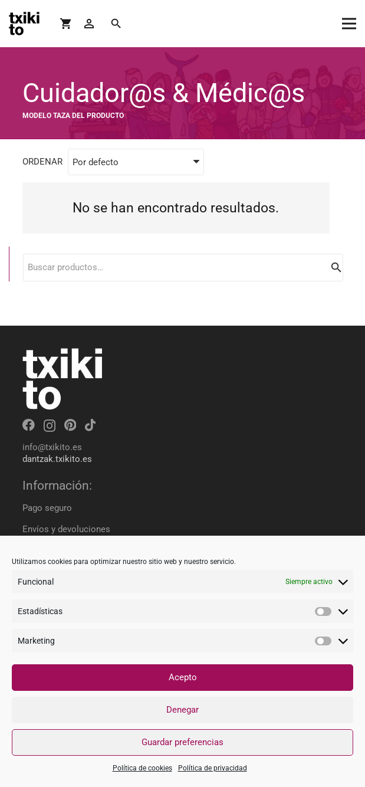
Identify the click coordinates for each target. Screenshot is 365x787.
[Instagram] (49, 425)
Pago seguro (47, 508)
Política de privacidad (212, 768)
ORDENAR (42, 161)
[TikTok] (90, 425)
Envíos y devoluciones (66, 529)
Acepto (183, 677)
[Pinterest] (70, 425)
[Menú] (349, 23)
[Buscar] (115, 23)
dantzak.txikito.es (57, 459)
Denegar (182, 709)
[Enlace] (24, 23)
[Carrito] (66, 23)
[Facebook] (28, 425)
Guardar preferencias (182, 742)
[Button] (88, 23)
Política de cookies (142, 768)
